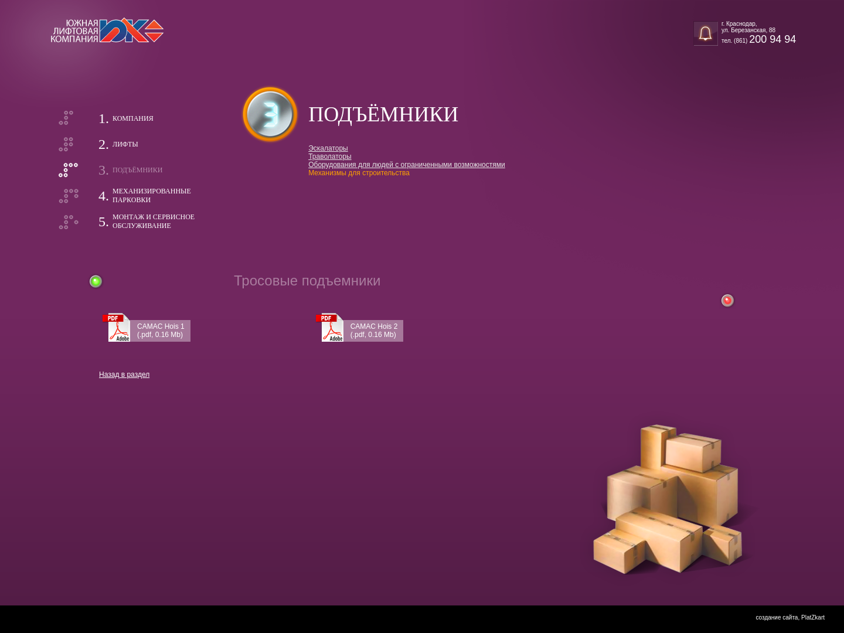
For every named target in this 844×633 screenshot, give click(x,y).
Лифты (125, 144)
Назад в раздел (124, 374)
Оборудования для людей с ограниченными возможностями (406, 165)
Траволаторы (329, 156)
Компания (133, 118)
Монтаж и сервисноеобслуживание (154, 221)
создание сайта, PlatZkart (790, 617)
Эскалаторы (328, 148)
